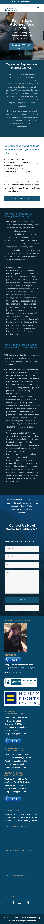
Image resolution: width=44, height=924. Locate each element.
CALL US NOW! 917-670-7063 (21, 46)
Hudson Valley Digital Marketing (22, 921)
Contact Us (22, 198)
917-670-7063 (26, 2)
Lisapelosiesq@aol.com (15, 734)
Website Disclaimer (12, 673)
